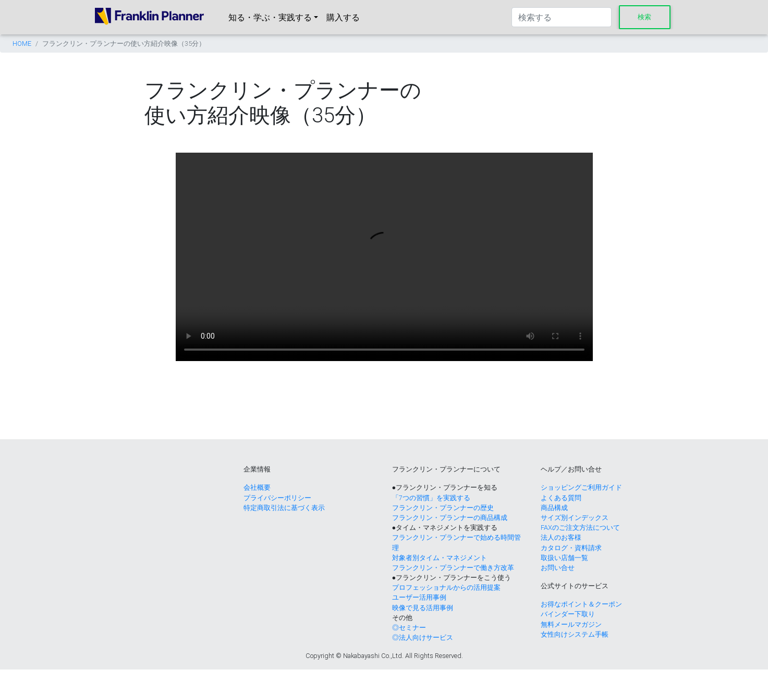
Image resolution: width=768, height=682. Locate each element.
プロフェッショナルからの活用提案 (446, 587)
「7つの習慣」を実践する (431, 497)
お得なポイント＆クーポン (581, 604)
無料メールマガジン (571, 624)
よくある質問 (561, 497)
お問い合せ (558, 567)
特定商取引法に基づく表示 (284, 507)
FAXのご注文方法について (580, 527)
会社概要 (257, 487)
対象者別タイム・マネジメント (439, 557)
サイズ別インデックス (574, 517)
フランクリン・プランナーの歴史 (443, 507)
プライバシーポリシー (277, 497)
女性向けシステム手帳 (574, 634)
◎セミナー (409, 627)
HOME (22, 43)
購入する (343, 17)
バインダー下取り (568, 614)
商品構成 (554, 507)
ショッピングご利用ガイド (581, 487)
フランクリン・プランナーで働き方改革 (453, 567)
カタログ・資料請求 (571, 547)
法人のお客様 (561, 537)
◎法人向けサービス (422, 637)
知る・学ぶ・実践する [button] (270, 17)
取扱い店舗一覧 (564, 557)
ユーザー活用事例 (419, 597)
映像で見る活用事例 (422, 607)
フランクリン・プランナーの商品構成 (449, 517)
